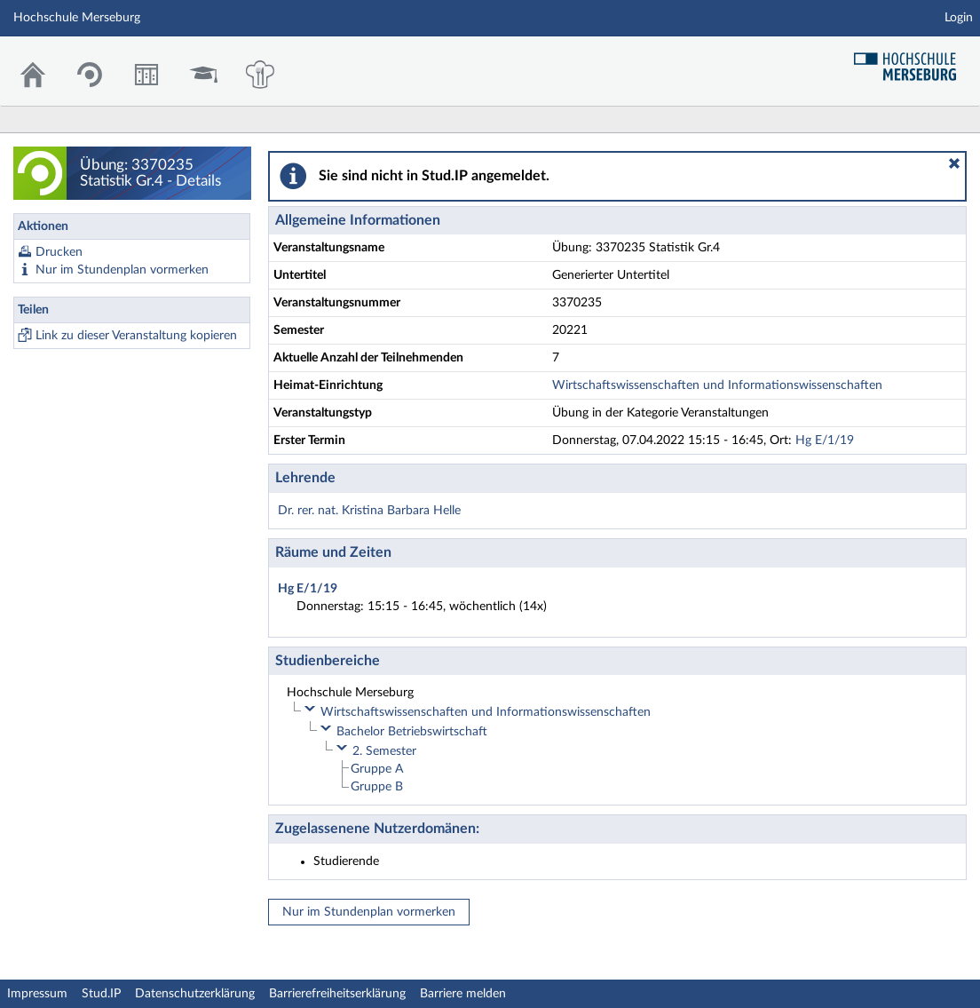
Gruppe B (377, 787)
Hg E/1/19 (824, 440)
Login (958, 18)
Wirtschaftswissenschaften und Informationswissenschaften (717, 385)
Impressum (37, 994)
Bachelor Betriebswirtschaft (411, 732)
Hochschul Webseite (911, 60)
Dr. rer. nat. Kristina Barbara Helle (369, 510)
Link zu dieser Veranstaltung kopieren (136, 335)
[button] (954, 163)
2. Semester (384, 751)
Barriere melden (463, 994)
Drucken (59, 252)
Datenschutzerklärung (195, 994)
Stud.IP (101, 994)
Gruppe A (377, 769)
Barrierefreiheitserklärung (337, 994)
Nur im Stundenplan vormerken (122, 270)
